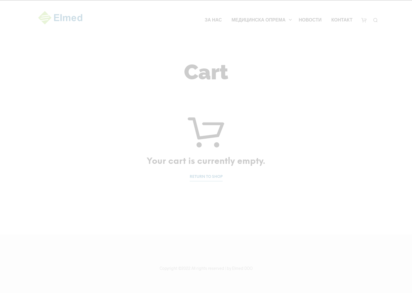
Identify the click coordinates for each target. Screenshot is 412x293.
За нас (213, 20)
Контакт (341, 20)
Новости (310, 20)
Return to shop (206, 177)
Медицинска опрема (258, 20)
